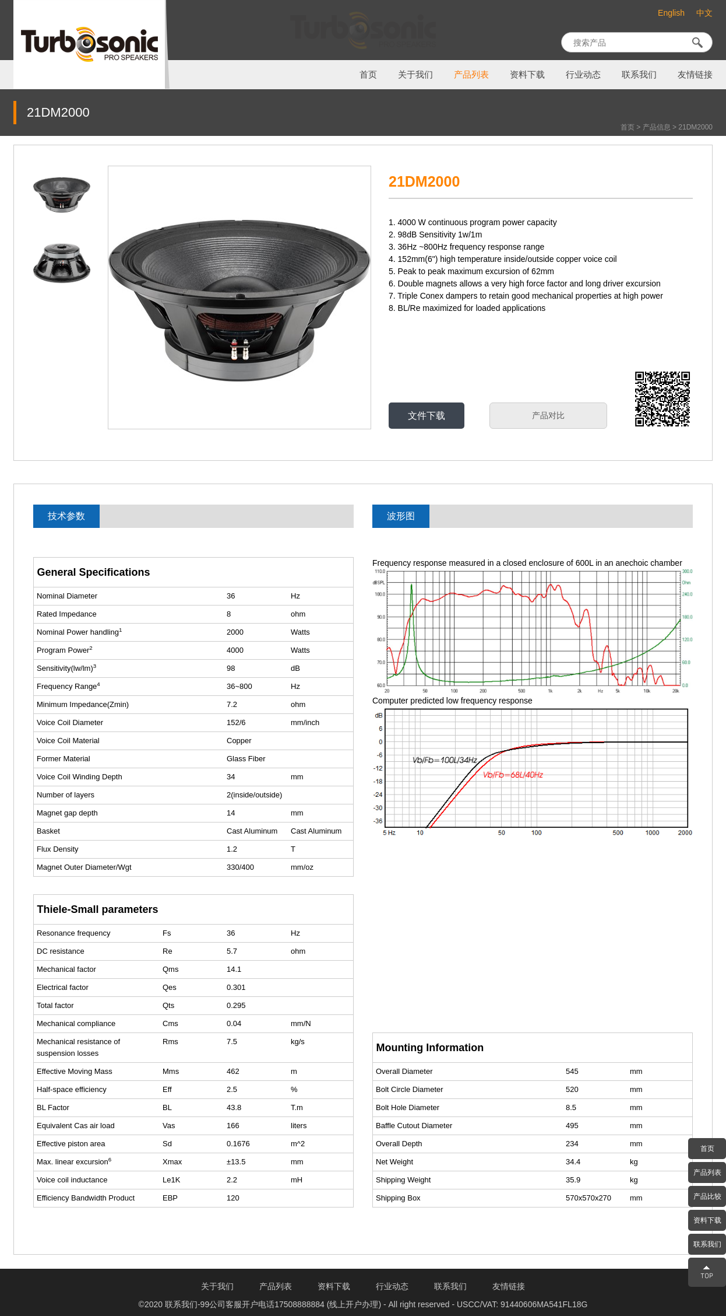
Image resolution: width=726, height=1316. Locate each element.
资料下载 (527, 74)
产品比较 (707, 1196)
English (671, 13)
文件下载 (426, 416)
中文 (704, 13)
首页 (368, 74)
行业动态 (583, 74)
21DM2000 (695, 127)
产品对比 (548, 415)
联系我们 (639, 74)
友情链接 (695, 74)
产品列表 (471, 74)
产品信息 (657, 127)
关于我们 (415, 74)
